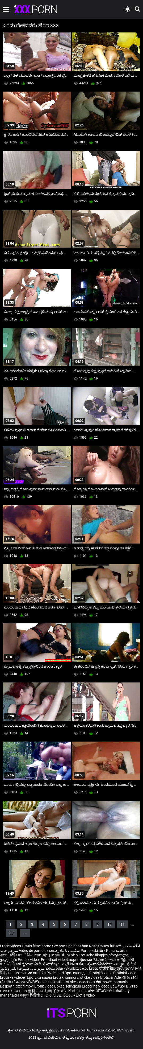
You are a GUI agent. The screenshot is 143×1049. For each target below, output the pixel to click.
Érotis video (85, 995)
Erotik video (44, 986)
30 (11, 933)
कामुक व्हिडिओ (126, 964)
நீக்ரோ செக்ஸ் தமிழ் (109, 959)
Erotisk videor (29, 959)
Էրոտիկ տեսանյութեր (56, 955)
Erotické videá (88, 977)
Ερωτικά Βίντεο (124, 986)
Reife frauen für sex (105, 946)
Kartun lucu (78, 991)
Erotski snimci (65, 977)
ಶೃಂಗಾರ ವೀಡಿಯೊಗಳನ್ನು (40, 964)
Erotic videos (11, 946)
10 (109, 924)
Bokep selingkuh (67, 986)
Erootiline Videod (96, 986)
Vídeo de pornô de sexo (38, 950)
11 (122, 924)
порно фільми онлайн (27, 973)
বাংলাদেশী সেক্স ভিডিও (16, 955)
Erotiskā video (101, 973)
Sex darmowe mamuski (108, 982)
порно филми (80, 959)
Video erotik (52, 982)
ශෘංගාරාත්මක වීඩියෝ (58, 995)
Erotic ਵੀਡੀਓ (99, 968)
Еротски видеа (40, 977)
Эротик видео (77, 973)
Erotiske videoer (13, 977)
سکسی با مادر (69, 950)
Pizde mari (55, 973)
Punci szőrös (116, 950)
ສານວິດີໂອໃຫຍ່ (100, 991)
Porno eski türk (93, 950)
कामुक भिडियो (30, 995)
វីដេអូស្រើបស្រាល (122, 968)
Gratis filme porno (36, 946)
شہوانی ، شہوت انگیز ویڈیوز (22, 968)
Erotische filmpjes (93, 955)
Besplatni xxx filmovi (16, 986)
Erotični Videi (111, 977)
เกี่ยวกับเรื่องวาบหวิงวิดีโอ (21, 982)
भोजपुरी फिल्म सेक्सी (72, 964)
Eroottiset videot (55, 959)
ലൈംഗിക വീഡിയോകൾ (67, 968)
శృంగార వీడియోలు (101, 964)
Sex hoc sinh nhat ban (70, 946)
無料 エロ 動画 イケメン (48, 991)
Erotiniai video (124, 973)
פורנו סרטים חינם (13, 991)
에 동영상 (130, 977)
